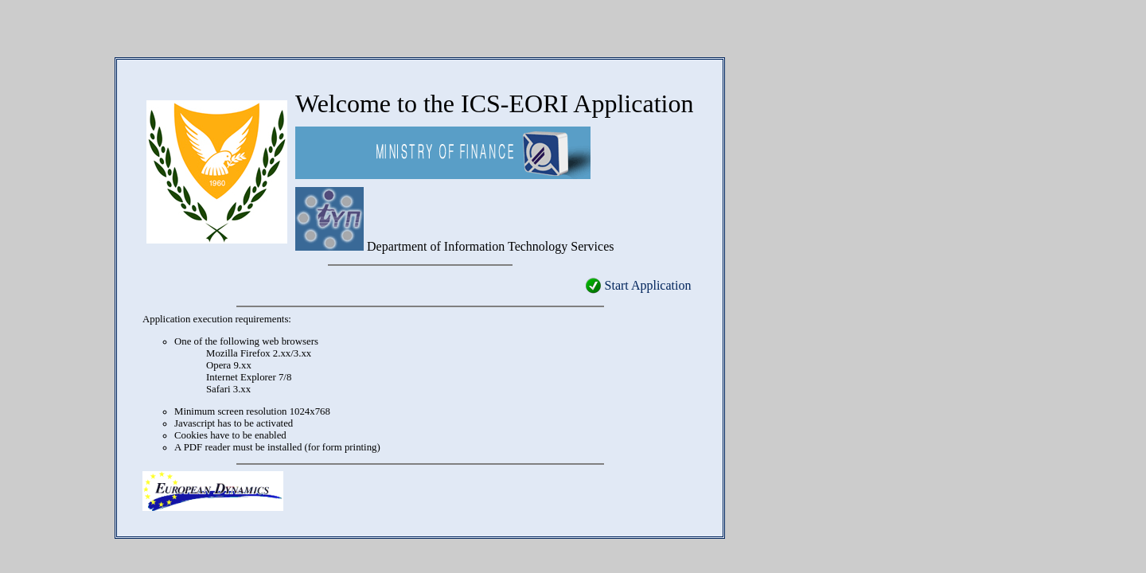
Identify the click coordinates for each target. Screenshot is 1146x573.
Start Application (648, 285)
